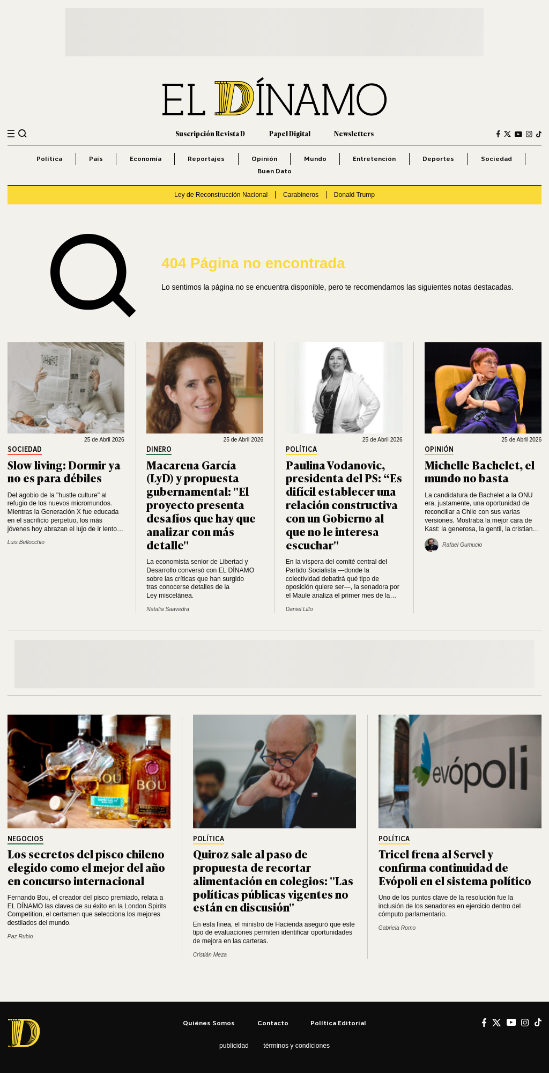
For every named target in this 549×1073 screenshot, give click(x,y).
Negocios (25, 839)
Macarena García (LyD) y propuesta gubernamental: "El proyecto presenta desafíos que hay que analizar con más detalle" (201, 504)
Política (49, 159)
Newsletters (354, 133)
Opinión (264, 159)
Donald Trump (354, 195)
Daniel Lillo (299, 609)
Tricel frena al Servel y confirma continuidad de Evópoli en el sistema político (455, 866)
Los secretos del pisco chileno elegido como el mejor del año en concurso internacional (86, 866)
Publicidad (234, 1045)
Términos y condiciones (296, 1045)
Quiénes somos (209, 1023)
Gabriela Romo (397, 928)
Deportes (438, 159)
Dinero (159, 449)
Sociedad (496, 159)
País (96, 159)
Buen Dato (274, 171)
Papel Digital (289, 133)
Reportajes (206, 159)
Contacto (272, 1023)
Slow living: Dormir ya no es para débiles (64, 471)
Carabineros (300, 195)
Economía (145, 159)
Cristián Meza (210, 955)
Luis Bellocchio (26, 542)
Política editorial (338, 1023)
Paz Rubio (20, 936)
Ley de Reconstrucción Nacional (221, 195)
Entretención (374, 159)
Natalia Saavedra (167, 609)
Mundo (315, 159)
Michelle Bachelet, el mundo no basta (480, 471)
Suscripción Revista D (210, 133)
